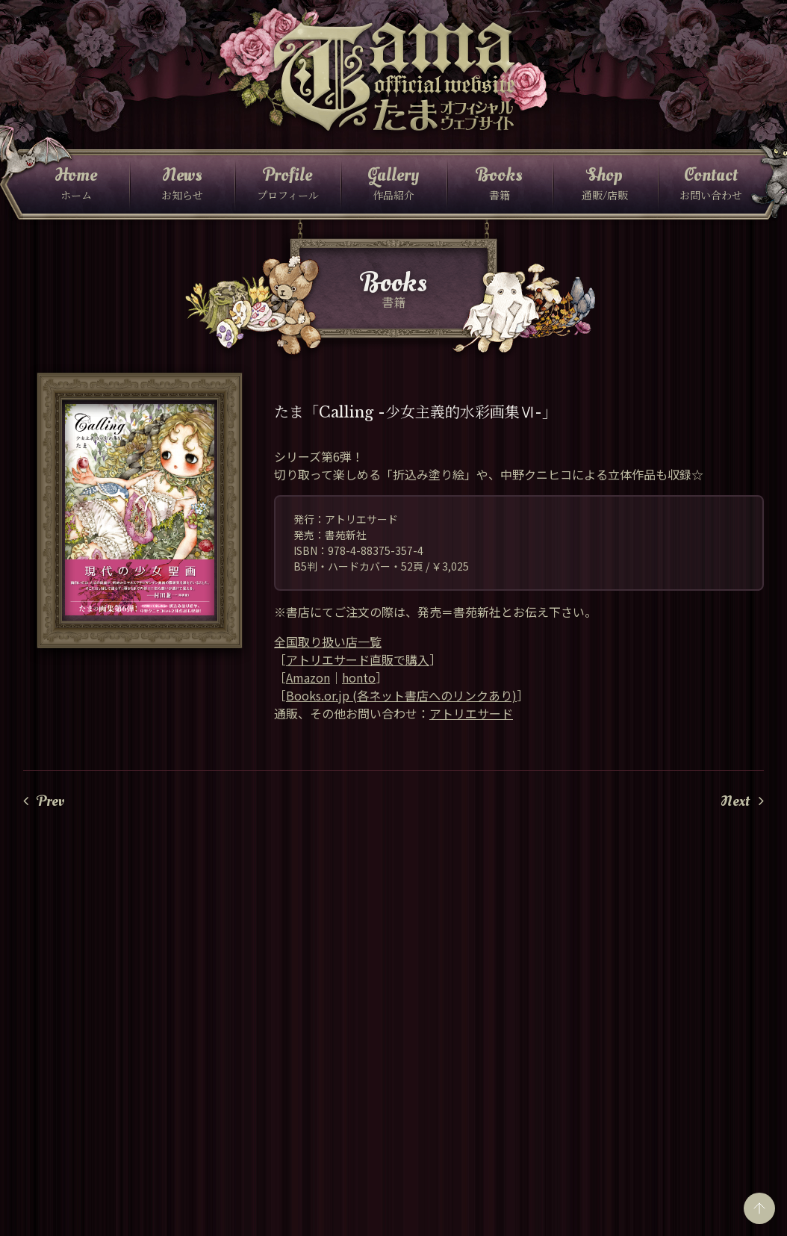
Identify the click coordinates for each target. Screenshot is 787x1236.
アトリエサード (471, 713)
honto (359, 677)
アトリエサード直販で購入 (357, 659)
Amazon (308, 677)
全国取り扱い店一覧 (328, 641)
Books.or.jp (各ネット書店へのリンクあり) (401, 695)
